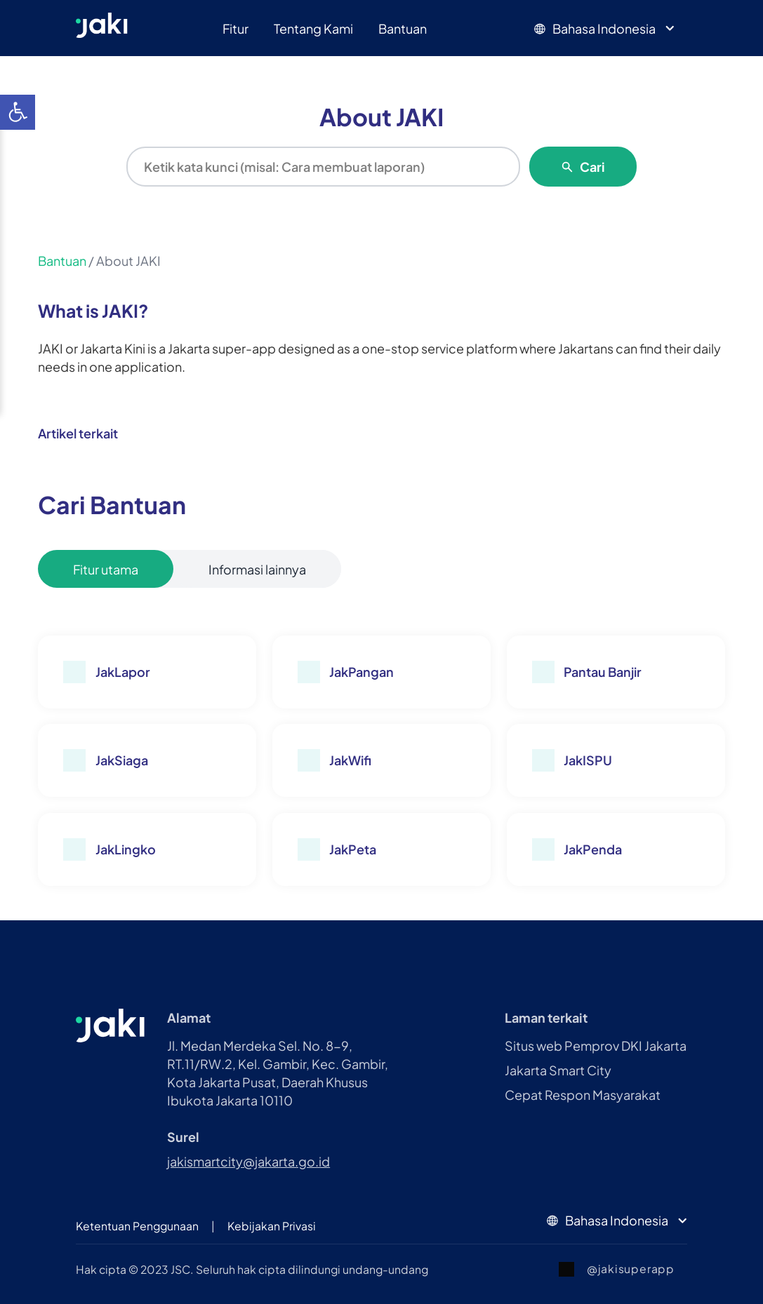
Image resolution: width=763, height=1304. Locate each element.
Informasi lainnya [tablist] (257, 569)
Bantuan (402, 28)
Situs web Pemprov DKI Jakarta (595, 1045)
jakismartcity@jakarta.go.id (248, 1161)
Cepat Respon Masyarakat (583, 1095)
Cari (583, 167)
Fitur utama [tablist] (105, 569)
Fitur (235, 28)
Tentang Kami (313, 28)
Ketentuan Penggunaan (137, 1225)
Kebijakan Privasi (271, 1225)
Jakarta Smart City (558, 1070)
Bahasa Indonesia (605, 28)
